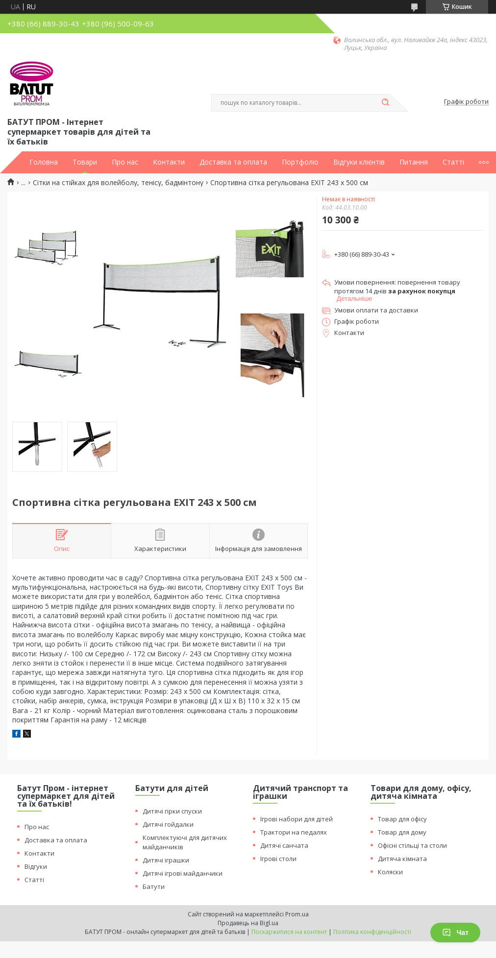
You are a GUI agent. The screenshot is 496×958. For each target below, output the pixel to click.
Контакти (169, 162)
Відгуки (36, 866)
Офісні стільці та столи (412, 845)
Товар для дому (402, 832)
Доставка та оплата (233, 162)
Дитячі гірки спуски (172, 811)
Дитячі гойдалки (168, 824)
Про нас (125, 162)
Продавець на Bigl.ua (248, 923)
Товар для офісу (402, 818)
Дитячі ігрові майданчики (183, 873)
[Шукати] (385, 103)
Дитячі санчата (284, 845)
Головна (43, 162)
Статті (453, 162)
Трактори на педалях (293, 832)
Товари (85, 162)
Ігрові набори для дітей (296, 818)
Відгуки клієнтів (359, 162)
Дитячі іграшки (166, 860)
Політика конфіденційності (372, 932)
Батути (154, 886)
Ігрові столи (278, 858)
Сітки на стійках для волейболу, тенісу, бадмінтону (118, 182)
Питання (413, 162)
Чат (455, 932)
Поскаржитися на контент (289, 932)
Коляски (390, 871)
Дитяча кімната (402, 858)
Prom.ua (297, 914)
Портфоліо (300, 162)
